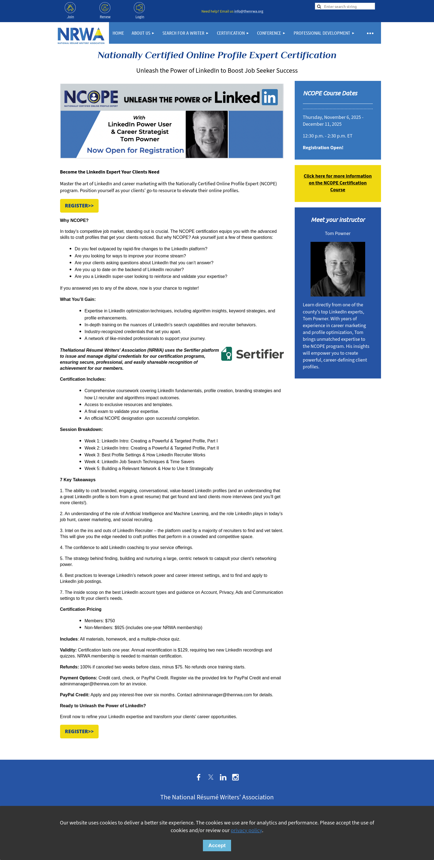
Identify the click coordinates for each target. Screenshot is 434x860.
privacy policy (246, 830)
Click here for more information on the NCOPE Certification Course (338, 183)
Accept (217, 845)
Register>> (79, 205)
